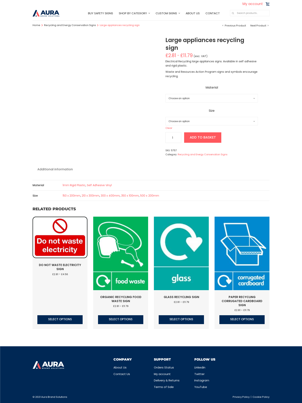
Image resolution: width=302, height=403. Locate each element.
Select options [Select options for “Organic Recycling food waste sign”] (121, 319)
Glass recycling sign (181, 297)
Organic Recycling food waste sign (120, 299)
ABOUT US (193, 13)
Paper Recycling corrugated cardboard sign (242, 301)
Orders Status (164, 367)
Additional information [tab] (55, 169)
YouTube (200, 387)
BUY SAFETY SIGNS (100, 13)
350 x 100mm (130, 196)
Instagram (201, 380)
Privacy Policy (241, 397)
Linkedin (199, 367)
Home (36, 25)
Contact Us (121, 374)
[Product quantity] (173, 137)
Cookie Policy (261, 397)
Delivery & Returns (167, 380)
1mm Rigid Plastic (74, 185)
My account (252, 3)
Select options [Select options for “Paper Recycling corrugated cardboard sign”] (242, 319)
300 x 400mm (110, 196)
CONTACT (213, 13)
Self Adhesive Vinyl (99, 185)
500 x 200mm (149, 196)
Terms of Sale (164, 387)
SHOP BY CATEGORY (133, 13)
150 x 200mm (71, 196)
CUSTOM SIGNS (166, 13)
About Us (120, 367)
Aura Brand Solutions (54, 397)
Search (233, 13)
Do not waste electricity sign (60, 267)
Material (212, 87)
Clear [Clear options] (168, 128)
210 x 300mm (90, 196)
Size (212, 110)
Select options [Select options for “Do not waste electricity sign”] (60, 319)
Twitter (199, 374)
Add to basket (203, 137)
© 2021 (37, 397)
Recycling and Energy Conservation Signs (70, 25)
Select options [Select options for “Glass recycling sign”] (181, 319)
